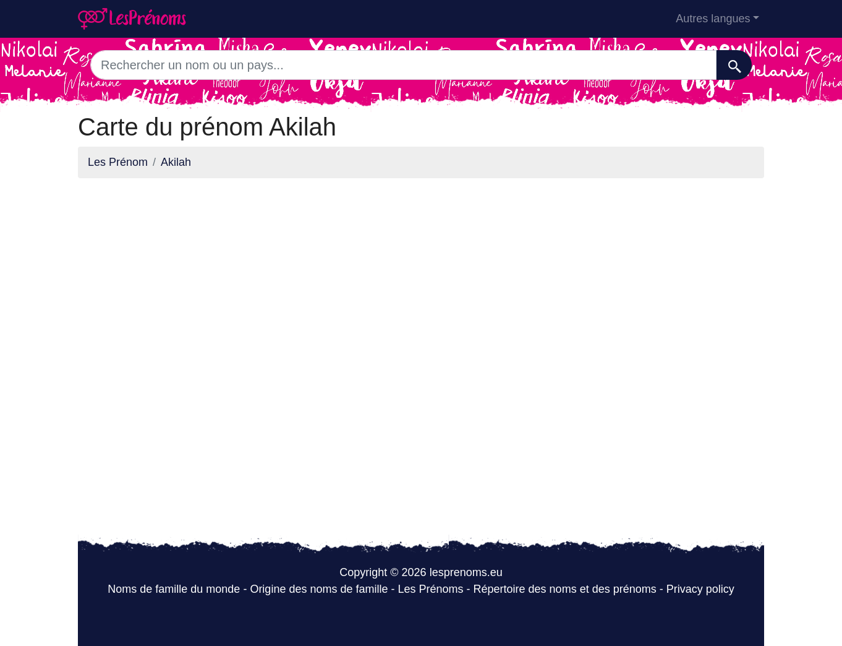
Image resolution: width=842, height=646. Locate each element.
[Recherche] (734, 65)
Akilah (176, 162)
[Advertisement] (421, 274)
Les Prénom (118, 162)
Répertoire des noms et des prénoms (565, 589)
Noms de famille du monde (174, 589)
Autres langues (713, 18)
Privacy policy (700, 589)
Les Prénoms (430, 589)
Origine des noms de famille (319, 589)
